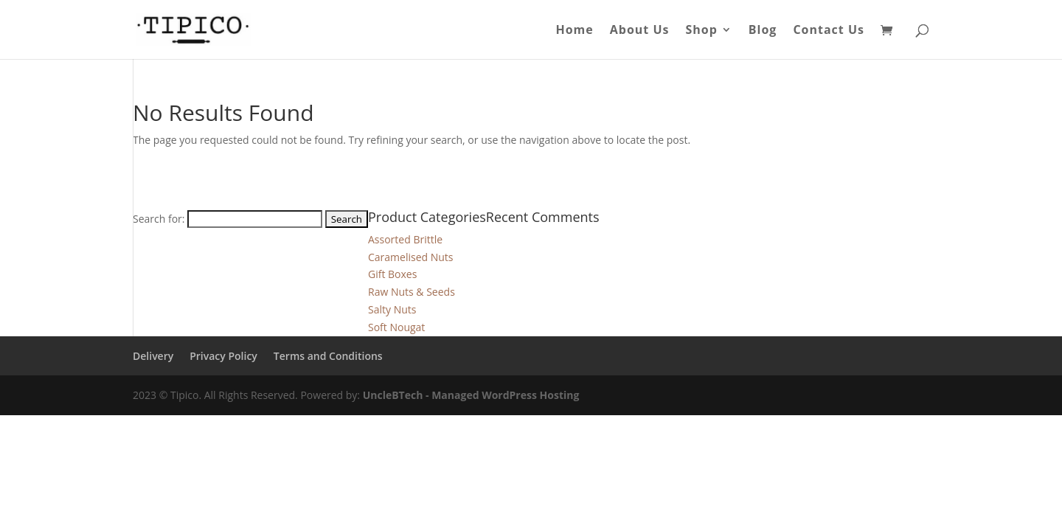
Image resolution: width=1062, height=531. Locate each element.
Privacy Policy (223, 356)
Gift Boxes (392, 274)
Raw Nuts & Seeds (411, 292)
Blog (763, 31)
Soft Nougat (396, 327)
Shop (701, 31)
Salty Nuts (392, 309)
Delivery (153, 356)
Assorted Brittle (405, 239)
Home (574, 31)
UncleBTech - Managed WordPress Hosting (471, 395)
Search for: (159, 219)
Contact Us (828, 31)
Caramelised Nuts (411, 257)
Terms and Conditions (328, 356)
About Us (640, 31)
